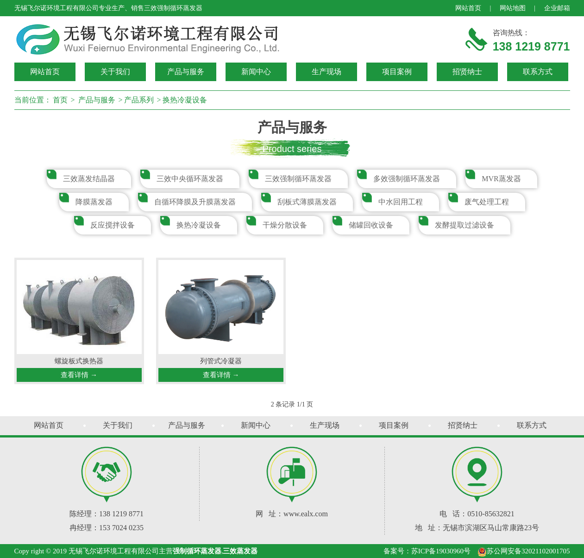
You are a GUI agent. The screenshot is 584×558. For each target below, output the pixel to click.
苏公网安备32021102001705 (523, 551)
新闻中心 (256, 72)
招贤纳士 (467, 72)
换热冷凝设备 (185, 100)
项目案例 (397, 72)
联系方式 (538, 72)
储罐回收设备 (371, 225)
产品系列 (139, 100)
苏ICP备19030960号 (441, 551)
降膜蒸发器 (94, 202)
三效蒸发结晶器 (89, 179)
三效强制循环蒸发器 (298, 179)
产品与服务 (185, 72)
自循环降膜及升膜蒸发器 (195, 202)
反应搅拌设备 (112, 225)
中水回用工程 (400, 202)
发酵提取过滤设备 (464, 225)
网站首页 (468, 8)
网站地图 (513, 8)
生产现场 (326, 72)
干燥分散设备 (285, 225)
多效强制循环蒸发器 (406, 179)
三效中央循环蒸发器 (190, 179)
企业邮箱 (557, 8)
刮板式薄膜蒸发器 (307, 202)
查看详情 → (79, 375)
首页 (60, 100)
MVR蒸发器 (501, 179)
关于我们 (115, 72)
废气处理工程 (487, 202)
